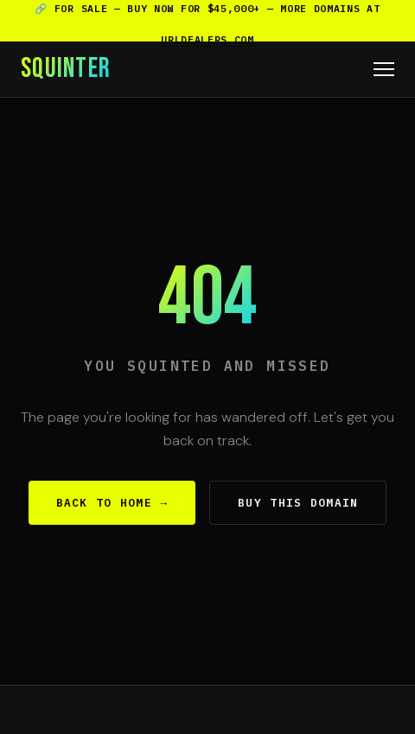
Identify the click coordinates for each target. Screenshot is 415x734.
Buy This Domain (298, 502)
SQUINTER (66, 69)
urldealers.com (207, 39)
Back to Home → (112, 502)
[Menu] (384, 69)
